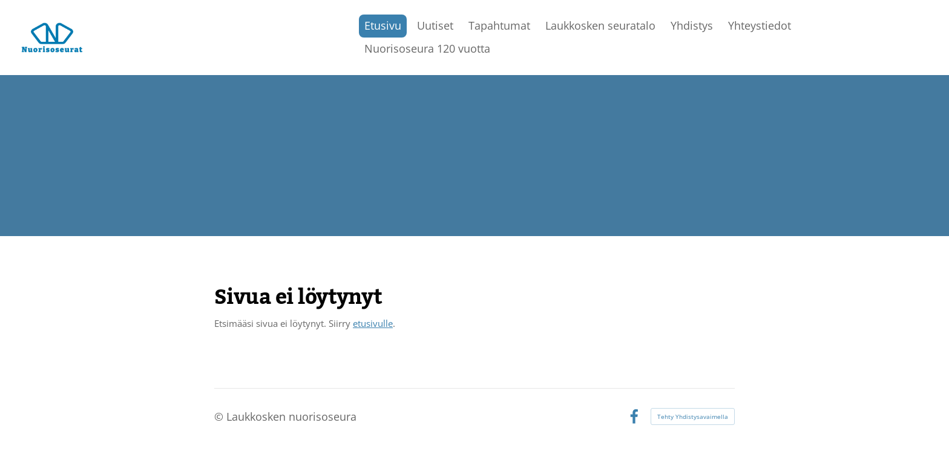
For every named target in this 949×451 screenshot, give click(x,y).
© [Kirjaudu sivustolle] (220, 416)
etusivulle (373, 323)
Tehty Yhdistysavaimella (692, 416)
